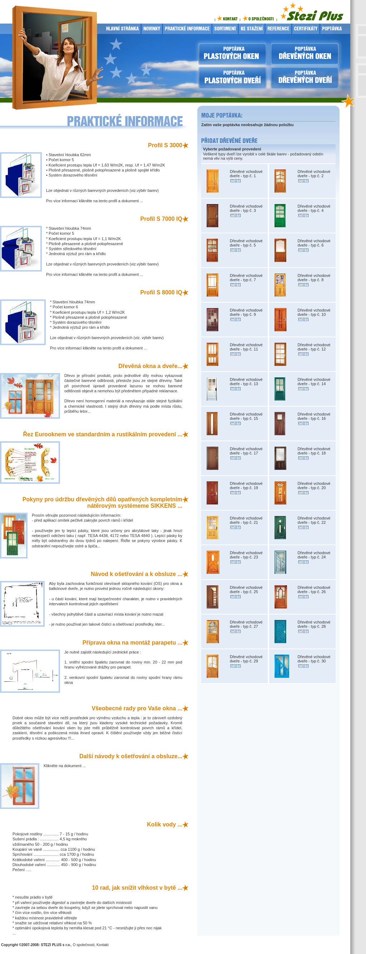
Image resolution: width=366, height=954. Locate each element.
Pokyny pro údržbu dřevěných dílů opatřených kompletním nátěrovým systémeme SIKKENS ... (102, 502)
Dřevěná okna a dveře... (150, 366)
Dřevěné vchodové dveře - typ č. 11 (246, 347)
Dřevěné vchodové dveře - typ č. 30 (314, 659)
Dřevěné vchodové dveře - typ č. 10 (314, 312)
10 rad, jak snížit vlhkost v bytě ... (137, 888)
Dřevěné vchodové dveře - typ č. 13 (246, 381)
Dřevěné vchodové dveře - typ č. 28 (314, 624)
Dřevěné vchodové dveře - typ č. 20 (314, 485)
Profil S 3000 (165, 145)
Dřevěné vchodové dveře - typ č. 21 (246, 520)
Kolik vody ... (164, 824)
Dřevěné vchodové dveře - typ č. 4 (314, 208)
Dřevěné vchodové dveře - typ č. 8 (314, 277)
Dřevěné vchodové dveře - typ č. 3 (246, 208)
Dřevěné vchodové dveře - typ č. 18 (314, 451)
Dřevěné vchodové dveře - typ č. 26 (314, 589)
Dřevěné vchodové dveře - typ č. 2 (314, 173)
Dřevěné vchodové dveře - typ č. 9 (246, 312)
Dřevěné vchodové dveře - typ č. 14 (314, 381)
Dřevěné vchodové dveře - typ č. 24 (314, 555)
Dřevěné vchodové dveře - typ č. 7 (246, 277)
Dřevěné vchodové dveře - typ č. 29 (246, 659)
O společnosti (84, 945)
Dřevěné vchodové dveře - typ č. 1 (246, 173)
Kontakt (103, 945)
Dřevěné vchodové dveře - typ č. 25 (246, 589)
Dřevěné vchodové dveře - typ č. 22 (314, 520)
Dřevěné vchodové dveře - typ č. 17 (246, 451)
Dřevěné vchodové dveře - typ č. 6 (314, 243)
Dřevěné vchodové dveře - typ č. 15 (246, 416)
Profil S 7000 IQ (161, 219)
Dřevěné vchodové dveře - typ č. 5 (246, 243)
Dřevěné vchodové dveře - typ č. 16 (314, 416)
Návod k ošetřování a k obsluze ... (136, 574)
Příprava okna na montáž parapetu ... (132, 643)
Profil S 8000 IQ (161, 292)
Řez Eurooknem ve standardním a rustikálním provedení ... (102, 434)
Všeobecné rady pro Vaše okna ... (137, 708)
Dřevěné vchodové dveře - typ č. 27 (246, 624)
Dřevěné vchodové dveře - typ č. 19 (246, 485)
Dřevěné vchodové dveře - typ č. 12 (314, 347)
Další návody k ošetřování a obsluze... (130, 756)
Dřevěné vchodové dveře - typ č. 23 (246, 555)
